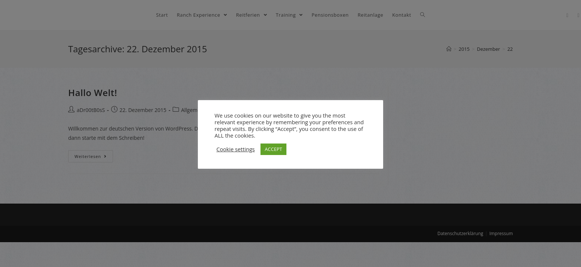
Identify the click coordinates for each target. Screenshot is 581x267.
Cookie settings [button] (235, 149)
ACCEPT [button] (273, 149)
